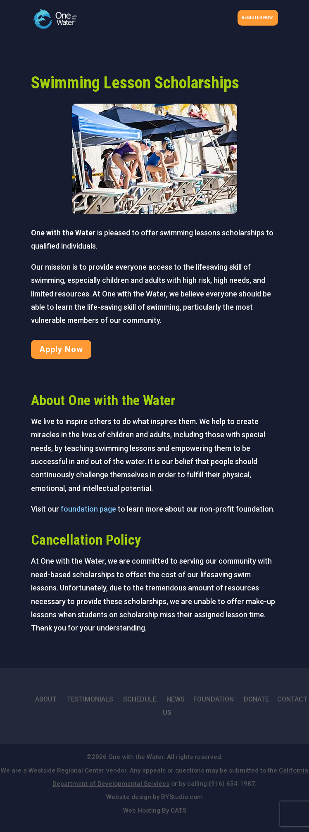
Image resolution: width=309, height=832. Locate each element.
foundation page (88, 509)
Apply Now (61, 349)
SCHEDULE (140, 699)
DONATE (256, 699)
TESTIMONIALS (90, 699)
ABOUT (46, 699)
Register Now (257, 17)
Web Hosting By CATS (154, 810)
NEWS (175, 699)
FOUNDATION (213, 699)
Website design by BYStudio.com (154, 797)
